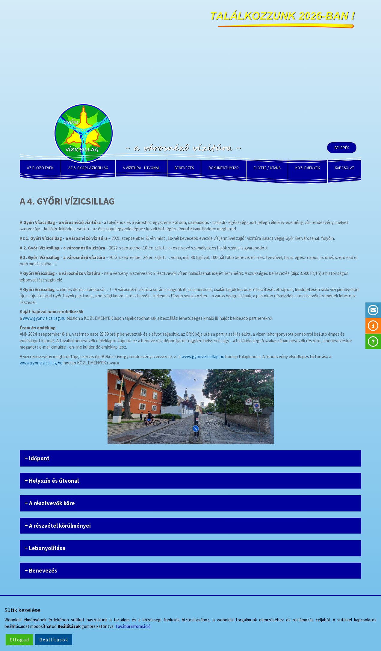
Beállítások (53, 640)
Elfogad (19, 640)
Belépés (342, 147)
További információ (133, 626)
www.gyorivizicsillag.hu (44, 318)
